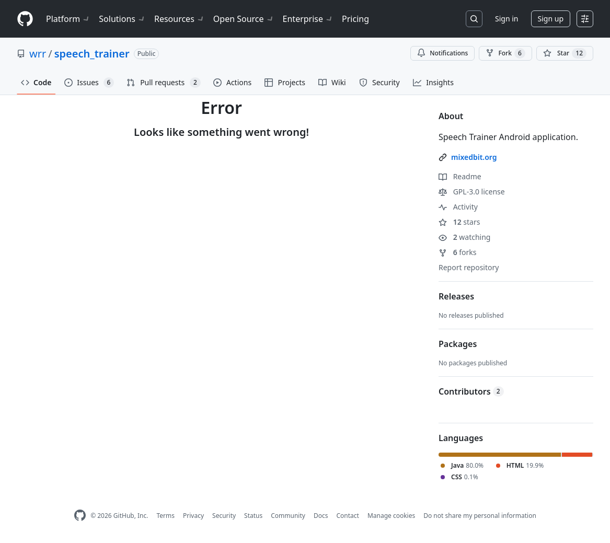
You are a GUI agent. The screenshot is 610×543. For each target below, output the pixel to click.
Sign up (550, 19)
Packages (458, 344)
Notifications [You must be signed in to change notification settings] (442, 53)
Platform (68, 19)
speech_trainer (92, 54)
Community (288, 515)
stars (459, 222)
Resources (179, 19)
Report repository (469, 267)
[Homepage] (25, 19)
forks (458, 252)
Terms (165, 515)
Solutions (122, 19)
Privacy (193, 515)
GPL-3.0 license (472, 192)
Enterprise (308, 19)
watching (464, 237)
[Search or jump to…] (474, 19)
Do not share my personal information (479, 515)
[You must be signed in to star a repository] (564, 53)
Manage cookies (391, 515)
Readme (460, 176)
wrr (37, 54)
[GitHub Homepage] (80, 515)
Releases (456, 296)
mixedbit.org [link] (474, 157)
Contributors (471, 391)
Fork (505, 53)
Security (224, 515)
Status (253, 515)
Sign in (506, 19)
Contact (347, 515)
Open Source (243, 19)
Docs (321, 515)
